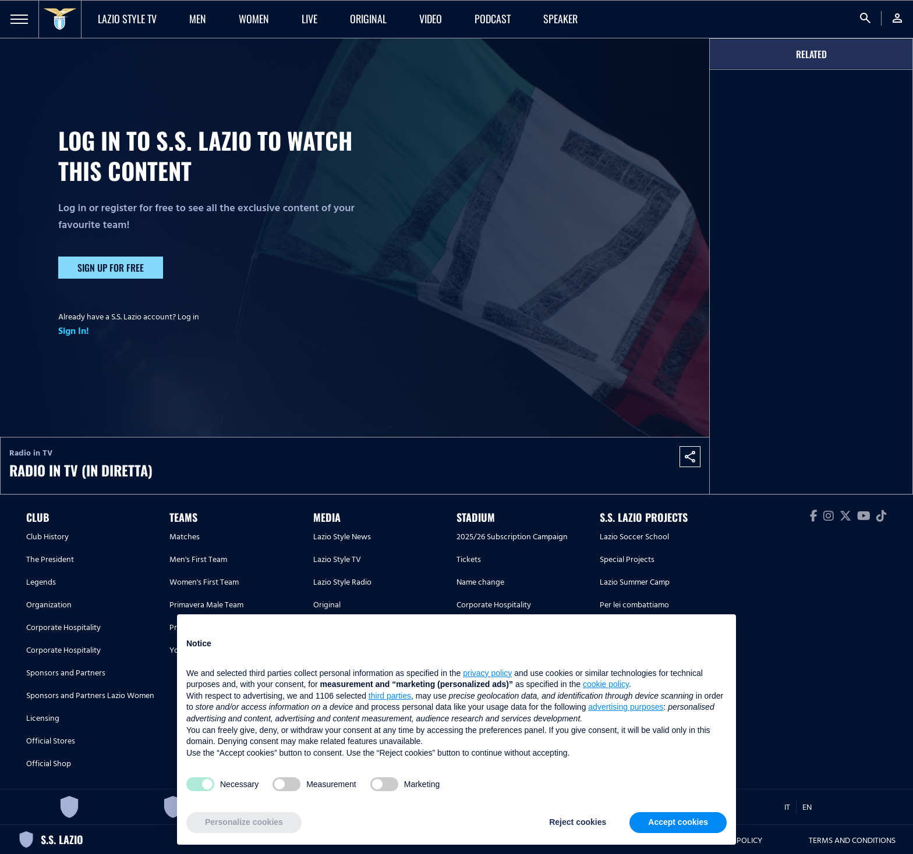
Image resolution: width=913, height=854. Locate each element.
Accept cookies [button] (678, 822)
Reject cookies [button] (577, 822)
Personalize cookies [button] (244, 822)
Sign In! (73, 331)
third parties (390, 695)
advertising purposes (625, 706)
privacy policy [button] (487, 673)
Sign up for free (110, 268)
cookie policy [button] (606, 684)
